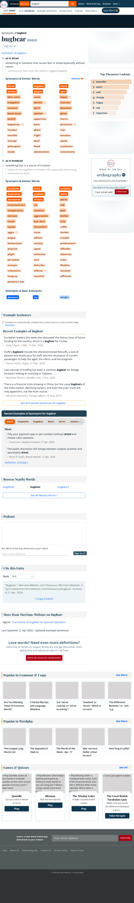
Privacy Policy (61, 850)
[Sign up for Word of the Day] (34, 554)
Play (16, 808)
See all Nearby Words (43, 495)
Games (81, 4)
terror (62, 421)
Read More (10, 325)
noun (32, 39)
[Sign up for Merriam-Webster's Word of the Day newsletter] (85, 838)
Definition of (15, 53)
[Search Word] (73, 3)
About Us (15, 850)
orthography (109, 174)
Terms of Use (77, 850)
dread (10, 421)
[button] (116, 4)
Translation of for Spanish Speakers (38, 622)
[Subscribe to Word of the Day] (104, 192)
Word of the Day (93, 4)
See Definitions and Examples (110, 180)
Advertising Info (30, 850)
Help (5, 850)
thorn (51, 421)
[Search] (53, 3)
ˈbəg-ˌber (9, 46)
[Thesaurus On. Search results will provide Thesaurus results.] (19, 4)
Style (6, 576)
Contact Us (46, 850)
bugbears (63, 487)
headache (23, 421)
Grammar (107, 4)
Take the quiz (117, 815)
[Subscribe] (125, 838)
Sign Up (80, 553)
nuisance (75, 421)
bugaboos (8, 487)
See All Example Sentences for (43, 403)
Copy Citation (44, 598)
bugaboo (38, 421)
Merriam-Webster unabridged (44, 658)
